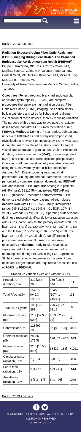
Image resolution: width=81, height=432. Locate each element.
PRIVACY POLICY (40, 423)
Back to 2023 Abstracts (17, 43)
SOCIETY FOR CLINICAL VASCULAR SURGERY (45, 414)
